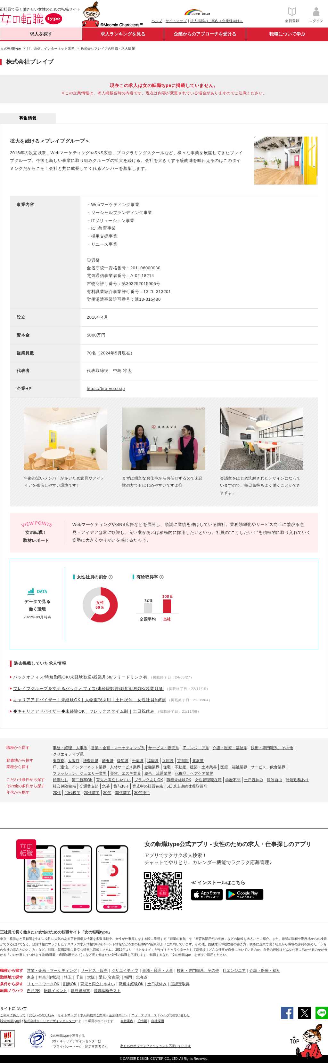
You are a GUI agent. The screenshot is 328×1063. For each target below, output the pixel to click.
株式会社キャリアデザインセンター (49, 1021)
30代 (107, 792)
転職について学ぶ (287, 33)
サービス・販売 (94, 970)
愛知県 (122, 760)
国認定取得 (180, 984)
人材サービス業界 (125, 767)
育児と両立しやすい (113, 780)
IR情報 (142, 1021)
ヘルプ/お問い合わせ (175, 1015)
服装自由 (274, 780)
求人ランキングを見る (123, 33)
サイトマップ (176, 21)
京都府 (183, 760)
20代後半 (72, 792)
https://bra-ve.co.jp (106, 388)
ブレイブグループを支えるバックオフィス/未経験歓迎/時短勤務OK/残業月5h (88, 688)
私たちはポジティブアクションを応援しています (155, 1046)
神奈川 (44, 977)
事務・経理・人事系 (70, 748)
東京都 (58, 760)
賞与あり (121, 786)
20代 (57, 792)
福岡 (128, 977)
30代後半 (142, 792)
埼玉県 (107, 760)
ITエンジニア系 (196, 748)
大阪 (91, 977)
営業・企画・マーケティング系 (118, 748)
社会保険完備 (64, 786)
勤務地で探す (11, 977)
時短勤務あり (297, 780)
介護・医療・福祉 (265, 970)
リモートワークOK (43, 984)
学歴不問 (233, 780)
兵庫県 (168, 760)
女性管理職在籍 (208, 780)
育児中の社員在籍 (147, 786)
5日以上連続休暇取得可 (187, 786)
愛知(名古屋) (109, 977)
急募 (106, 786)
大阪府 (73, 760)
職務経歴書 (80, 991)
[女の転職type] (10, 1021)
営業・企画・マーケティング (52, 970)
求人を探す (41, 33)
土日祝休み (253, 780)
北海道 (198, 760)
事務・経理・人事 (157, 970)
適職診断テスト (107, 991)
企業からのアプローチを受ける (205, 33)
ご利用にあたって (13, 1015)
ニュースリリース (144, 1015)
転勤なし (60, 780)
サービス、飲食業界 (268, 767)
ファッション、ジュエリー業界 (80, 773)
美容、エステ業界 (125, 773)
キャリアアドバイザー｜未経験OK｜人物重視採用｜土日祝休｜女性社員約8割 (89, 699)
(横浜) (55, 977)
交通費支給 (89, 786)
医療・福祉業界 (233, 767)
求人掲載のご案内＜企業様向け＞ (216, 21)
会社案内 (126, 1021)
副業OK (69, 984)
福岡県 (153, 760)
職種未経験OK (179, 780)
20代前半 (92, 792)
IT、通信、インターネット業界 (79, 767)
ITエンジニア (234, 970)
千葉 (79, 977)
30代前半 (122, 792)
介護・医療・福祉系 (230, 748)
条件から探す (11, 984)
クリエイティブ (124, 970)
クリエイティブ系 (68, 754)
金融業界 (152, 767)
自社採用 (157, 1021)
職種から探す (11, 970)
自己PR (33, 991)
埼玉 (68, 977)
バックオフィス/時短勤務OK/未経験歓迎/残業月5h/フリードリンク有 (80, 677)
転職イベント (55, 991)
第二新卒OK (82, 780)
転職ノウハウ (11, 991)
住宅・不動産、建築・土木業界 (190, 767)
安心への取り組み (41, 1015)
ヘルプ (157, 21)
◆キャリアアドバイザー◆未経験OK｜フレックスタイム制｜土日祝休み (84, 711)
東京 (31, 977)
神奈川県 (90, 760)
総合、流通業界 (157, 773)
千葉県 (138, 760)
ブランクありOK (148, 780)
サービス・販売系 (163, 748)
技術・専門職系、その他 (272, 748)
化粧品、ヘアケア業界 (194, 773)
